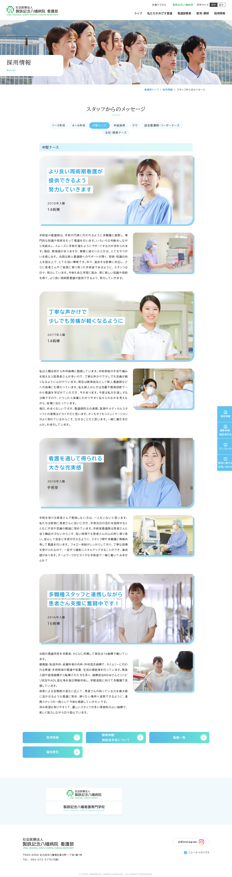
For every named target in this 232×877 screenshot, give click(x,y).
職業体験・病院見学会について (122, 738)
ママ (135, 125)
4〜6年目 (78, 125)
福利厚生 (63, 753)
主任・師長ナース (116, 133)
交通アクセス (159, 5)
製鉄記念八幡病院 (183, 5)
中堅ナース (99, 125)
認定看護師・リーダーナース (163, 125)
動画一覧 (190, 738)
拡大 (221, 5)
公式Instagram (190, 829)
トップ (138, 13)
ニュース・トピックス (196, 841)
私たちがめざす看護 (159, 13)
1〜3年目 (57, 125)
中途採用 (119, 125)
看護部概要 (184, 13)
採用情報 (219, 13)
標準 (213, 5)
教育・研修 (202, 13)
